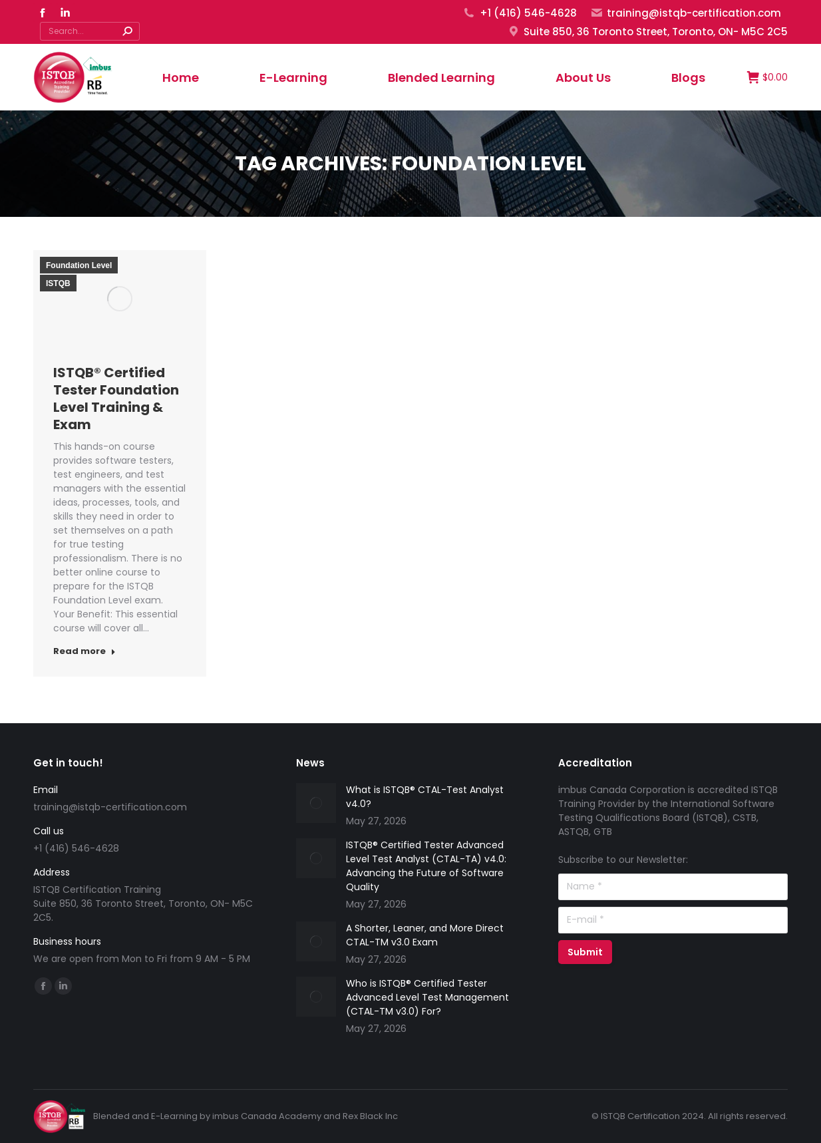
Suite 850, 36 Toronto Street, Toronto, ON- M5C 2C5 (647, 32)
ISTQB (58, 283)
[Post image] (316, 803)
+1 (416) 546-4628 (519, 13)
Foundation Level (79, 265)
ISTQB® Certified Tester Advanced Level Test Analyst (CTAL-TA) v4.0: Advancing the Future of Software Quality (426, 866)
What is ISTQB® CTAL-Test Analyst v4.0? (425, 796)
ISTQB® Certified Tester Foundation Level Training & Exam (116, 398)
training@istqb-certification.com (685, 13)
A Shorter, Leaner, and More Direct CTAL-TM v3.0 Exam (425, 935)
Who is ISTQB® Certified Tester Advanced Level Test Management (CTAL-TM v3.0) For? (427, 997)
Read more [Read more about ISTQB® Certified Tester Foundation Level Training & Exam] (84, 651)
